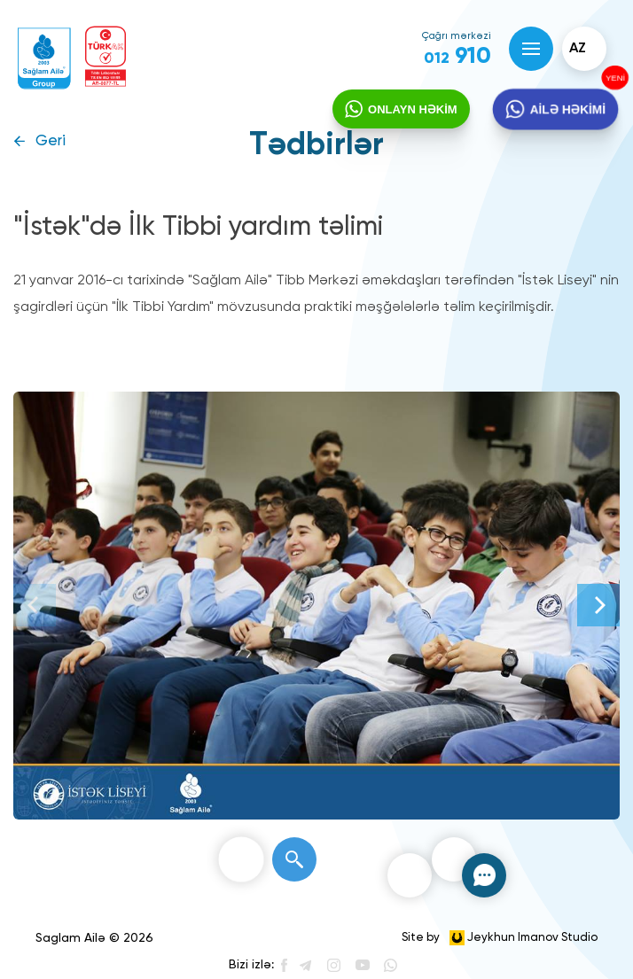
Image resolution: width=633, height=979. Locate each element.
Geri (50, 141)
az (577, 49)
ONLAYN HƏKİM (412, 109)
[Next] (598, 605)
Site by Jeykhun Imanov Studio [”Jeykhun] (500, 937)
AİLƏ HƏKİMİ (566, 109)
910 (457, 56)
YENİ (612, 78)
